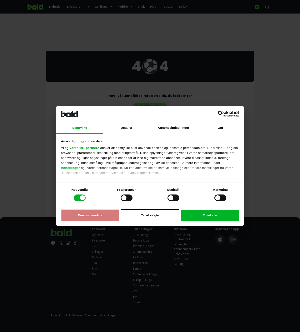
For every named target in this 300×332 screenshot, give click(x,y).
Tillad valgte (150, 215)
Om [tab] (220, 127)
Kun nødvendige (90, 215)
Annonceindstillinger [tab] (173, 127)
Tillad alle (210, 215)
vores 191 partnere (84, 148)
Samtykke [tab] (79, 127)
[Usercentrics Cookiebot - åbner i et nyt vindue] (221, 114)
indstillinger (70, 168)
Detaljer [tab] (126, 127)
